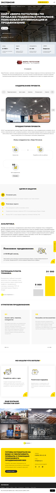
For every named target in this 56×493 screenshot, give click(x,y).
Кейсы (34, 6)
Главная (29, 6)
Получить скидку (54, 246)
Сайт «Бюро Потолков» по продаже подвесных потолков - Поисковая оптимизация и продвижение (39, 421)
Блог (16, 487)
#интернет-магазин (21, 6)
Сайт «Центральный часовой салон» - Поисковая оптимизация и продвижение (40, 437)
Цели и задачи (22, 92)
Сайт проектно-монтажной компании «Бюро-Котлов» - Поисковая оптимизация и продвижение (14, 437)
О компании (21, 487)
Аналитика (30, 92)
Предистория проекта (11, 92)
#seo (2, 6)
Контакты (27, 487)
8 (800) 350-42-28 (40, 455)
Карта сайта (33, 487)
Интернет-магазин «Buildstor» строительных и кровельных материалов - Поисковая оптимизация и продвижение (13, 421)
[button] (4, 92)
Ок (52, 490)
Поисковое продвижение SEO (44, 6)
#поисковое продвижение (10, 6)
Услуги (7, 487)
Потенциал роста (38, 92)
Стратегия (47, 92)
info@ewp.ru (39, 461)
